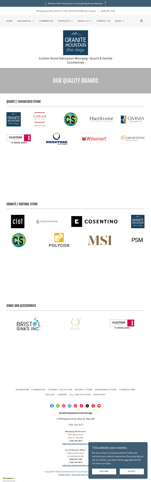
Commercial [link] (46, 21)
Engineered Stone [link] (106, 389)
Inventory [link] (99, 394)
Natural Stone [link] (84, 389)
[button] (26, 21)
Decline (104, 471)
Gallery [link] (50, 394)
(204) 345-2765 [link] (107, 10)
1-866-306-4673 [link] (75, 424)
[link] (75, 42)
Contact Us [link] (104, 21)
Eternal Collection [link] (60, 389)
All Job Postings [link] (80, 394)
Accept (132, 471)
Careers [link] (62, 394)
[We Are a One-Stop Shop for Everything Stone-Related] (75, 3)
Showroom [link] (22, 389)
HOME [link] (9, 21)
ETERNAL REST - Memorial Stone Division (75, 474)
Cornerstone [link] (127, 389)
